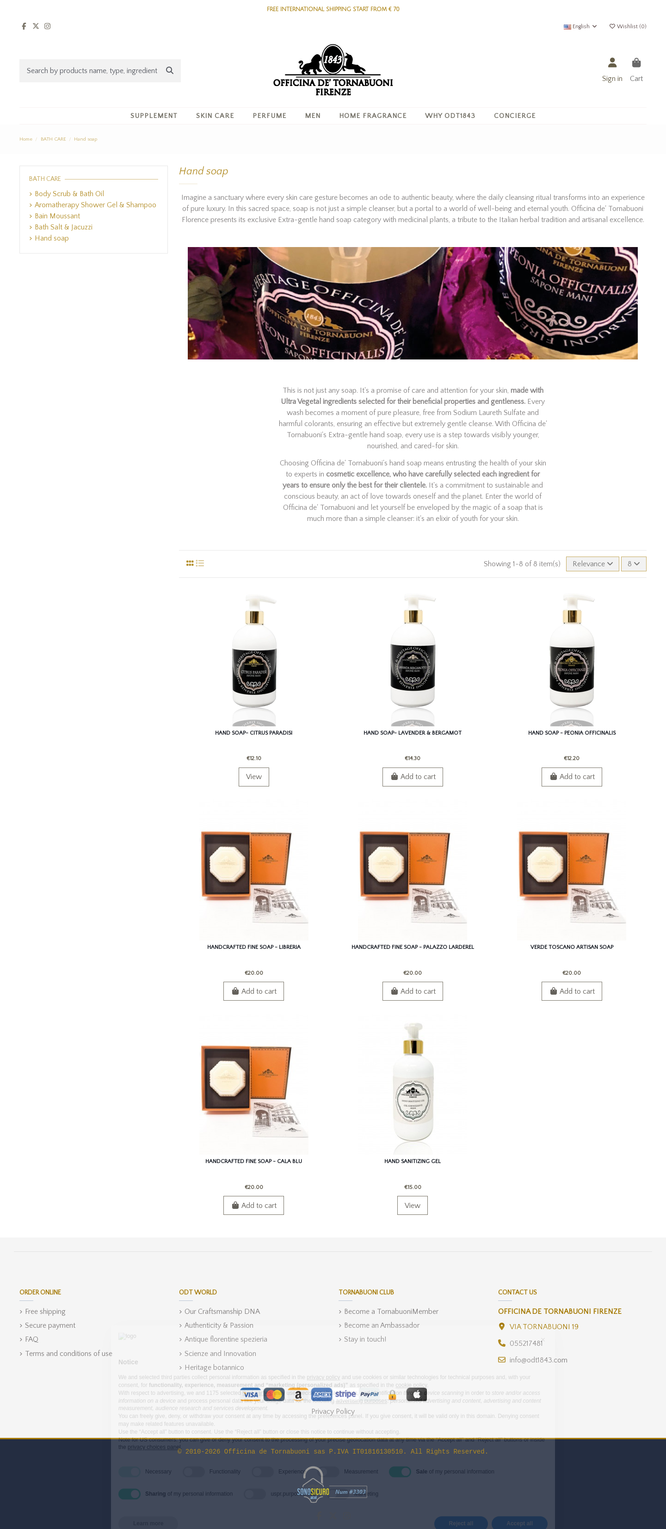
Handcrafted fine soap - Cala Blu (253, 1161)
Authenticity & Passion (219, 1325)
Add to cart (413, 777)
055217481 (526, 1343)
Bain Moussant (57, 216)
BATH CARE (45, 179)
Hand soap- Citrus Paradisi (253, 733)
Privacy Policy (333, 1411)
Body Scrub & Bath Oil (69, 194)
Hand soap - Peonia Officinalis (572, 733)
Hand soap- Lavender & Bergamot (413, 733)
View (254, 777)
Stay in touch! (365, 1339)
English (581, 27)
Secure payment (50, 1325)
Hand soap (52, 238)
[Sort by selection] (593, 564)
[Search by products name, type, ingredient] (170, 70)
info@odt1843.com (538, 1360)
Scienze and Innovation (220, 1353)
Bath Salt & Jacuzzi (63, 227)
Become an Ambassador (381, 1325)
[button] (215, 116)
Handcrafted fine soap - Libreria (254, 947)
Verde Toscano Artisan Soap (571, 947)
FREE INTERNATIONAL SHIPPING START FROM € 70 (333, 9)
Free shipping (45, 1311)
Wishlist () (628, 27)
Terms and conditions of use (68, 1353)
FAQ (31, 1339)
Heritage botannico (214, 1367)
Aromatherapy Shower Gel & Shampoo (95, 205)
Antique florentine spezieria (226, 1339)
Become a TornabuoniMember (391, 1311)
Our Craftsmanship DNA (222, 1311)
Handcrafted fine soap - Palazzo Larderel (413, 947)
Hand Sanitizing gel (412, 1161)
